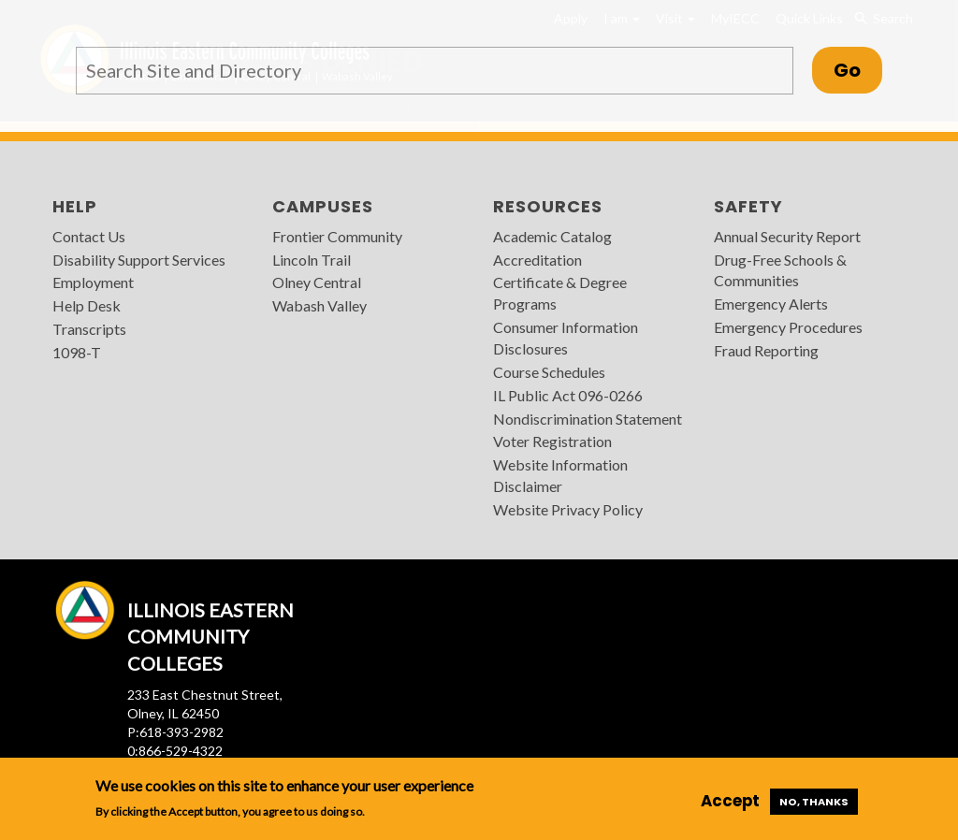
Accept (730, 800)
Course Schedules (549, 372)
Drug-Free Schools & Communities (780, 270)
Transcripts (89, 329)
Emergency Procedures (788, 327)
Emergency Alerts (771, 303)
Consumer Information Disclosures (565, 337)
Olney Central (316, 282)
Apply (571, 18)
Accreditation (537, 259)
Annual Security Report (787, 236)
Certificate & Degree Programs (560, 292)
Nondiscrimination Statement (587, 418)
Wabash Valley (319, 305)
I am (621, 18)
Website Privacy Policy (568, 509)
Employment (93, 282)
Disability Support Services (138, 259)
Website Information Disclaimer (560, 475)
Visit (675, 18)
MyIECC (735, 18)
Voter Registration (552, 441)
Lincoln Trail (311, 259)
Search (883, 18)
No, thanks (814, 801)
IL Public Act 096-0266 (568, 395)
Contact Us (88, 236)
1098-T (76, 352)
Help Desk (86, 305)
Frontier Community (337, 236)
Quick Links (809, 18)
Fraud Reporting (766, 350)
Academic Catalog (552, 236)
